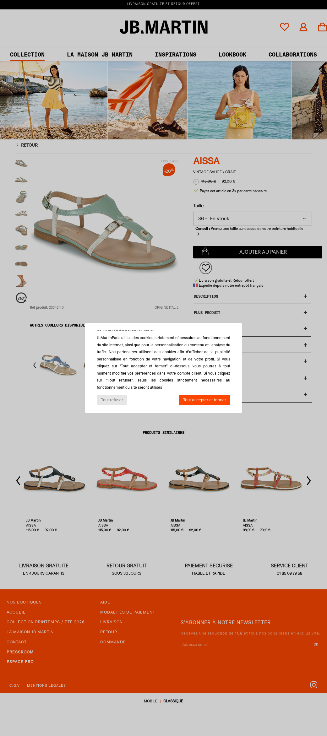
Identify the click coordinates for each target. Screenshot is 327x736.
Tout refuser (112, 400)
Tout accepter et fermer (204, 400)
